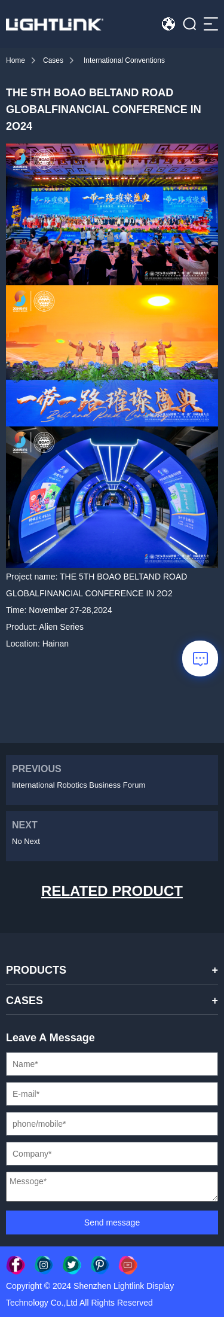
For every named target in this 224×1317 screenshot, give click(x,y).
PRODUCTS (36, 970)
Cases (53, 60)
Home (15, 60)
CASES (24, 1001)
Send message (112, 1222)
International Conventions (124, 60)
